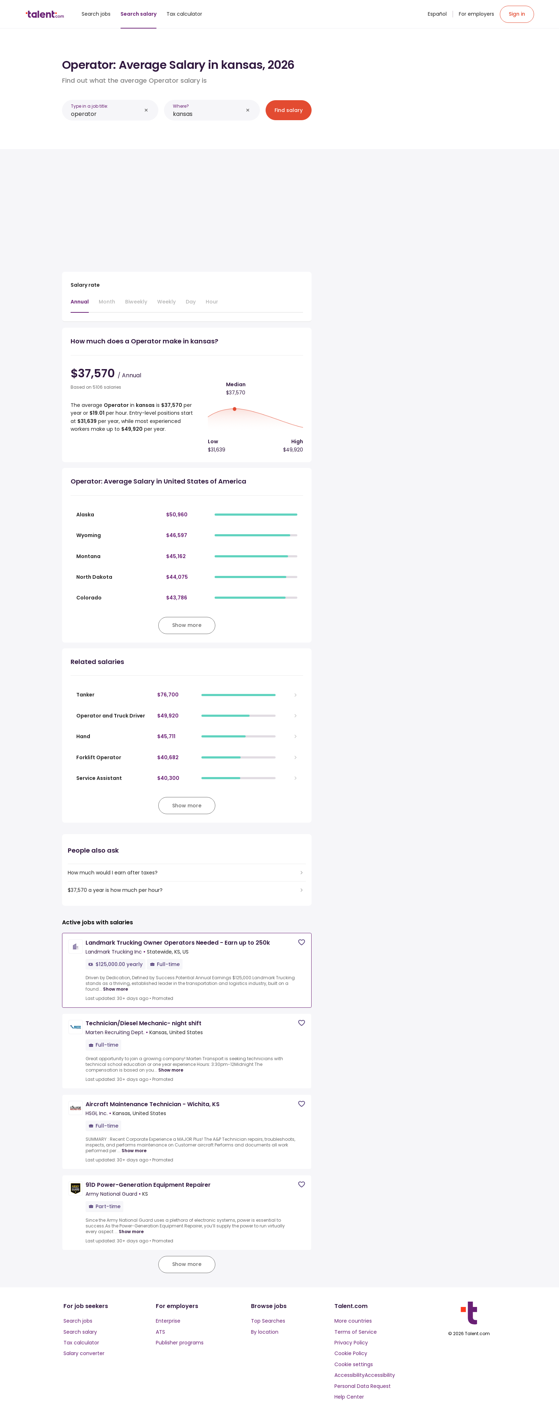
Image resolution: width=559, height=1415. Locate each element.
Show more (115, 989)
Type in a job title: (89, 106)
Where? (181, 106)
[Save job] (301, 942)
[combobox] (106, 114)
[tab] (80, 305)
